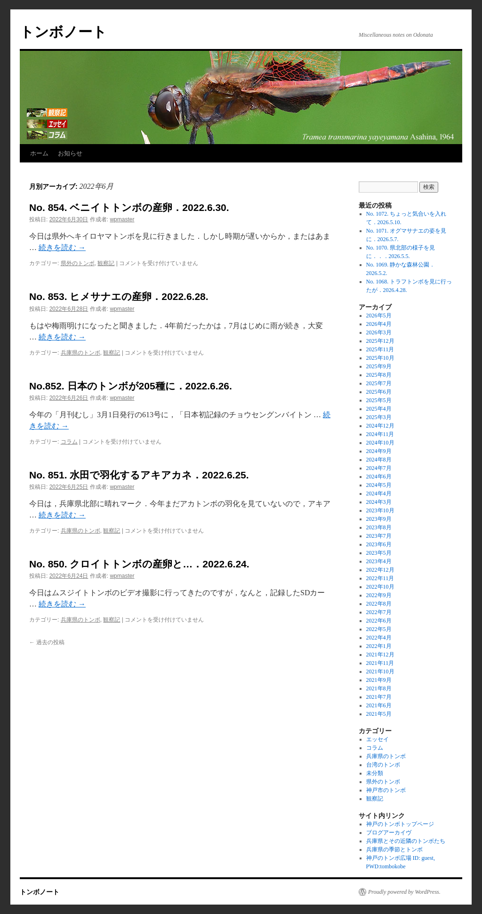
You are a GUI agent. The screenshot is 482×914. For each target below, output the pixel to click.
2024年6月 (379, 476)
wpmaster (122, 219)
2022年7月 (379, 612)
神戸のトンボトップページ (400, 824)
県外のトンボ (78, 263)
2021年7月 (379, 697)
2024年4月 (379, 493)
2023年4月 (379, 561)
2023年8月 (379, 527)
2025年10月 (380, 358)
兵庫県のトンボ (80, 352)
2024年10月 (380, 442)
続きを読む (62, 247)
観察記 (105, 263)
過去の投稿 (46, 642)
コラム (69, 441)
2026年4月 (379, 324)
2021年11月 (380, 663)
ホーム (39, 153)
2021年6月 (379, 705)
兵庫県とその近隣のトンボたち (405, 841)
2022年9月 (379, 595)
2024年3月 (379, 502)
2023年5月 (379, 553)
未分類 (374, 773)
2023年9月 (379, 519)
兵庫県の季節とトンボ (394, 849)
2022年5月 (379, 629)
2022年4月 (379, 637)
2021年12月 (380, 654)
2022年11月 (380, 578)
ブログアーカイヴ (388, 832)
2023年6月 (379, 544)
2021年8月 (379, 688)
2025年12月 (380, 341)
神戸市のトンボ (386, 790)
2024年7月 (379, 468)
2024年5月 (379, 485)
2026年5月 (379, 315)
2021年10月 (380, 671)
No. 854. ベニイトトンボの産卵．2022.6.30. (129, 207)
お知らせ (70, 153)
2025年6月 (379, 391)
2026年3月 (379, 332)
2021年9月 (379, 680)
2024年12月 (380, 425)
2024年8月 (379, 459)
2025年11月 (380, 349)
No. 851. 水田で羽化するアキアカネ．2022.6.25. (139, 474)
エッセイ (377, 739)
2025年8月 (379, 375)
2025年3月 (379, 417)
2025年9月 (379, 366)
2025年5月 (379, 400)
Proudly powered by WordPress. (404, 892)
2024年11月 (380, 434)
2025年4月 (379, 408)
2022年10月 (380, 586)
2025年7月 (379, 383)
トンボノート (63, 32)
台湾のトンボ (383, 764)
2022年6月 (379, 620)
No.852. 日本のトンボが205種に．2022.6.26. (130, 385)
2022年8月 (379, 603)
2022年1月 (379, 646)
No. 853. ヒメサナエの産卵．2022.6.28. (119, 296)
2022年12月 (380, 569)
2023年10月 (380, 510)
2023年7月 (379, 536)
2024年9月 (379, 451)
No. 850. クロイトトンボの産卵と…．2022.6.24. (139, 563)
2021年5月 (379, 714)
